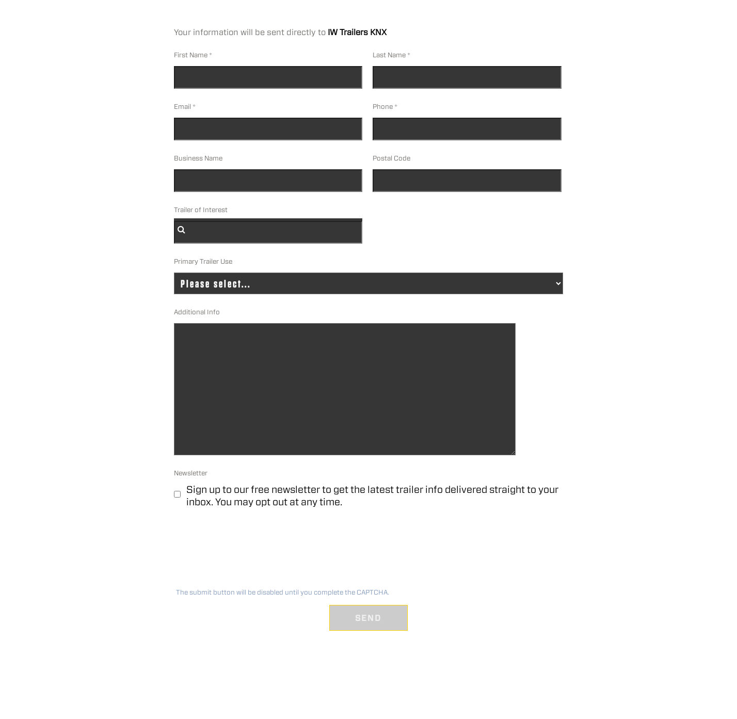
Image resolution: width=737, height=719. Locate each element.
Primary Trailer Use (203, 261)
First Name (190, 55)
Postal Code (391, 158)
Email (182, 106)
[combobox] (268, 232)
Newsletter (190, 473)
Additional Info (197, 312)
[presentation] (251, 551)
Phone (383, 106)
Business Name (198, 158)
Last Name (389, 55)
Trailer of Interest (201, 209)
